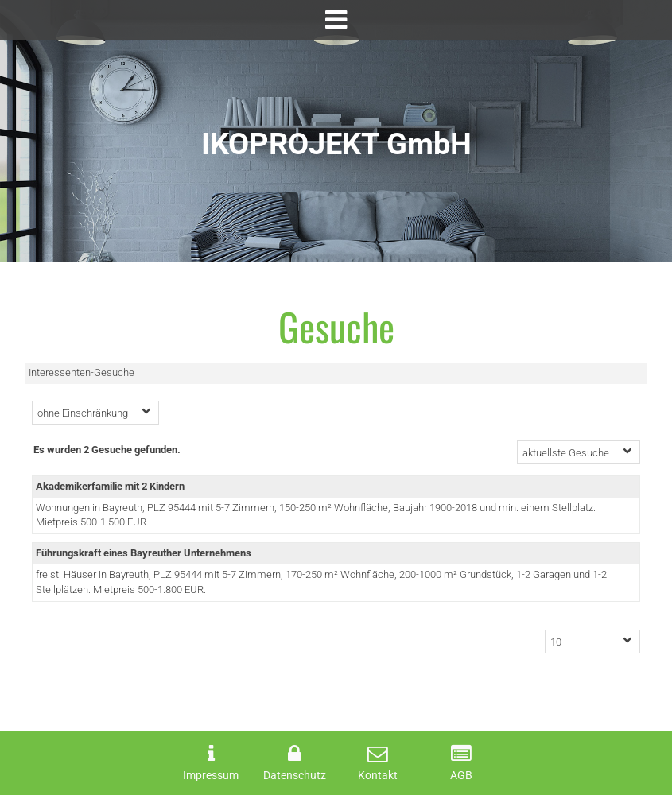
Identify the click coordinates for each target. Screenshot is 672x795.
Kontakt (378, 775)
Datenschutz (294, 775)
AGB (461, 775)
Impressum (211, 775)
